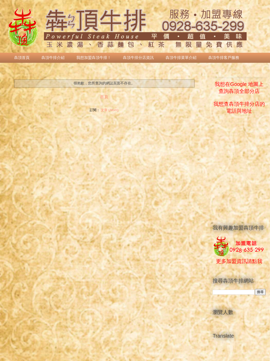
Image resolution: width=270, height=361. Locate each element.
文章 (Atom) (110, 110)
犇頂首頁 (22, 57)
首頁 (104, 97)
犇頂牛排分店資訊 (138, 57)
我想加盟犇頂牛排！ (93, 57)
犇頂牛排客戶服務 (223, 57)
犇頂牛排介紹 (53, 57)
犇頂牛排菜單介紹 (181, 57)
